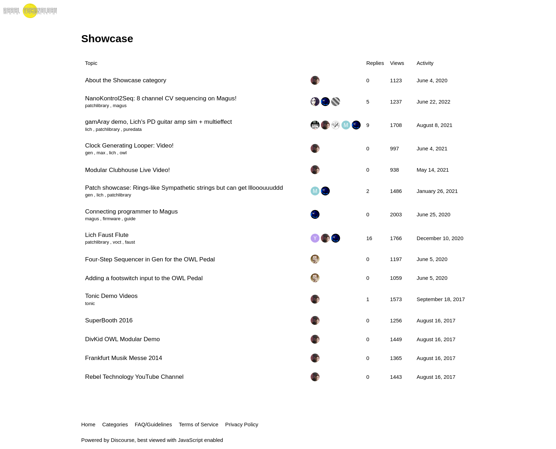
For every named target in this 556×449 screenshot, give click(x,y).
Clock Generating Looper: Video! (129, 145)
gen (89, 152)
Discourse (122, 440)
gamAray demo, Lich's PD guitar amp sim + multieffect (158, 121)
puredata (132, 129)
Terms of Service (198, 424)
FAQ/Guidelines (153, 424)
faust (130, 242)
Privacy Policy (241, 424)
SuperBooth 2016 (109, 320)
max (100, 152)
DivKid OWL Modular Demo (122, 339)
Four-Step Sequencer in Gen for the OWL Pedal (150, 259)
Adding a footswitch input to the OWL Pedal (144, 278)
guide (129, 218)
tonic (90, 303)
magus (120, 105)
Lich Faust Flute (107, 234)
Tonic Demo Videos (111, 295)
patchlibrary (97, 105)
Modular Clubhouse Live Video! (127, 169)
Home (88, 424)
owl (123, 152)
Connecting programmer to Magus (131, 211)
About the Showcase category (125, 80)
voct (117, 242)
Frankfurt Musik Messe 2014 (123, 357)
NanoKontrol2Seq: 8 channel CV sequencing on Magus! (161, 98)
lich (88, 129)
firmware (112, 218)
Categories (115, 424)
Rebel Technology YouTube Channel (134, 376)
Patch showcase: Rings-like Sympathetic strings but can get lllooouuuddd (184, 187)
